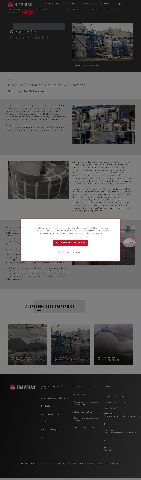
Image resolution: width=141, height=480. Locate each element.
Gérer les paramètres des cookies (70, 252)
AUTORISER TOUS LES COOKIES (70, 242)
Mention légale (97, 233)
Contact (129, 243)
